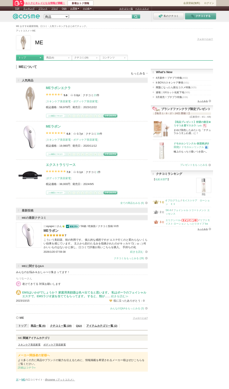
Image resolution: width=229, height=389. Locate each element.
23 (95, 95)
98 (114, 226)
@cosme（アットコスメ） (60, 379)
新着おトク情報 (80, 3)
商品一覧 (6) (38, 325)
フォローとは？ (205, 39)
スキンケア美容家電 (58, 101)
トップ (22, 57)
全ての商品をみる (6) (132, 203)
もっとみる (202, 101)
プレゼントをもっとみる (193, 164)
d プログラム (173, 200)
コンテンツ (108, 57)
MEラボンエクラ (58, 88)
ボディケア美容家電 (85, 101)
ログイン (209, 3)
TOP (17, 8)
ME (21, 317)
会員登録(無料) (191, 3)
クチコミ (81, 57)
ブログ (54, 8)
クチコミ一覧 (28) (61, 325)
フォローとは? (140, 318)
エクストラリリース (61, 165)
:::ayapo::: (50, 226)
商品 (50, 57)
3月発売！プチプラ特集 (172, 97)
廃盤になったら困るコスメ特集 (176, 87)
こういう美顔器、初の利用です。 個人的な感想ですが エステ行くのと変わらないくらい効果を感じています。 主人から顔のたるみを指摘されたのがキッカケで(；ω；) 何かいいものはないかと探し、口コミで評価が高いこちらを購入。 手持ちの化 (95, 243)
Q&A (64, 8)
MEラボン (53, 126)
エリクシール (173, 220)
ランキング (29, 8)
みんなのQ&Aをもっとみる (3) (127, 308)
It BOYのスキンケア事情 (172, 82)
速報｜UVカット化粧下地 (173, 92)
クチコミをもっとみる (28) (129, 258)
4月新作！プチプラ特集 (172, 77)
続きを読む (137, 251)
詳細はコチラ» (26, 367)
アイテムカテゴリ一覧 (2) (101, 325)
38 (97, 133)
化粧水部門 (161, 179)
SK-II (168, 210)
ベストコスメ (142, 8)
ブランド (43, 8)
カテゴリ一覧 (126, 8)
